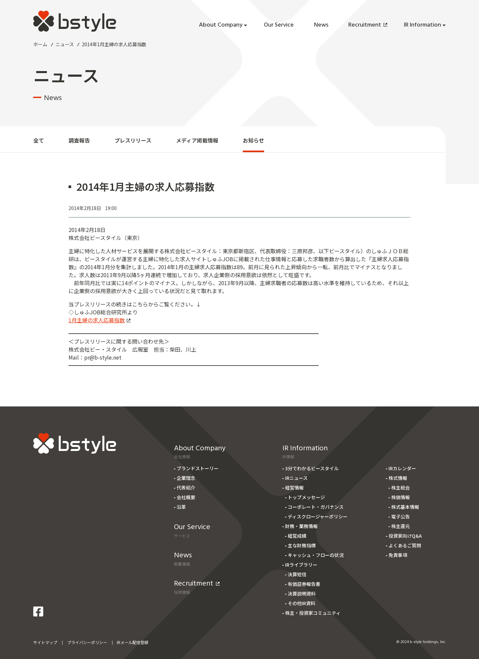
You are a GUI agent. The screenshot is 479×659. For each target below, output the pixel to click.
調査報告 (79, 140)
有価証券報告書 (304, 584)
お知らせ (253, 140)
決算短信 (297, 574)
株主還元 (400, 526)
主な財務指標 (302, 545)
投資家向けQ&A (405, 535)
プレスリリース (132, 140)
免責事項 (398, 555)
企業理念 (186, 478)
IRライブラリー (301, 564)
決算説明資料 (302, 593)
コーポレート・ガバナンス (316, 506)
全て (38, 140)
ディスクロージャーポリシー (318, 516)
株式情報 (398, 478)
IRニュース (296, 478)
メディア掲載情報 (197, 140)
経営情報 (294, 487)
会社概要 (186, 497)
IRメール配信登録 (132, 642)
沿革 (181, 506)
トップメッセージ (306, 497)
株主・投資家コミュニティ (313, 612)
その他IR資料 (301, 603)
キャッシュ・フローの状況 (316, 555)
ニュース (65, 44)
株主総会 (400, 487)
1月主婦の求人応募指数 (99, 320)
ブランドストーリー (198, 468)
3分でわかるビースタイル (312, 468)
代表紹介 (186, 487)
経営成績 (297, 535)
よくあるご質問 (405, 545)
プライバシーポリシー (87, 642)
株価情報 (400, 497)
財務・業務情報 (301, 526)
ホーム (40, 44)
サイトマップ (45, 642)
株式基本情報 (405, 506)
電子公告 (400, 516)
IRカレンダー (402, 468)
